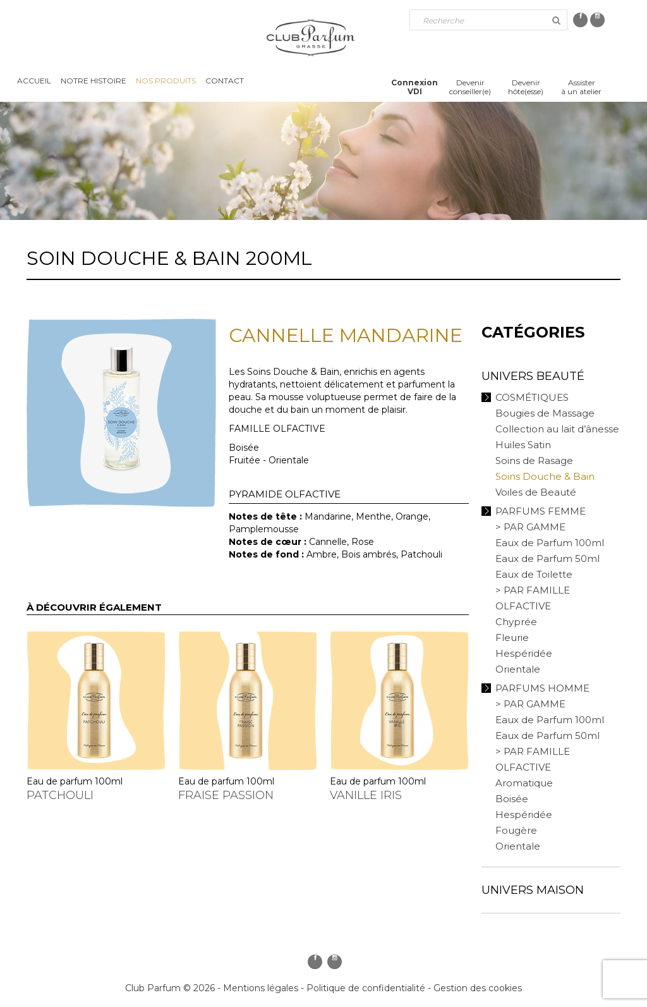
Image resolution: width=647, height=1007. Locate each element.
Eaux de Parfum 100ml (549, 543)
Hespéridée (523, 653)
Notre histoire (93, 80)
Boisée (511, 799)
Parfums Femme (540, 511)
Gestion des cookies (477, 988)
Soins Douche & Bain (545, 476)
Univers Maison (532, 890)
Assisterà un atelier (581, 87)
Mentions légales (260, 988)
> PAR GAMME (530, 527)
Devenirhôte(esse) (525, 87)
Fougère (516, 830)
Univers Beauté (532, 376)
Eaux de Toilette (533, 574)
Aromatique (524, 783)
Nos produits (166, 80)
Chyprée (516, 622)
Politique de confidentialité (365, 988)
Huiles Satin (523, 445)
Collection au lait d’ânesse (557, 429)
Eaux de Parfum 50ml (547, 558)
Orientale (517, 669)
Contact (224, 80)
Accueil (34, 80)
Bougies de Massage (545, 413)
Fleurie (512, 638)
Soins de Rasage (534, 461)
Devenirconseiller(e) (470, 87)
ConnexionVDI (414, 87)
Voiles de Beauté (535, 492)
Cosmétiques (532, 397)
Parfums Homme (542, 688)
